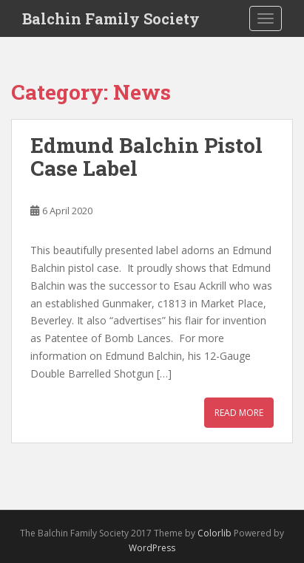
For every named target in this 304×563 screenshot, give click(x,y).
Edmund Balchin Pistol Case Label (146, 157)
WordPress (152, 548)
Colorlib (214, 533)
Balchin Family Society (111, 18)
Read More (239, 412)
